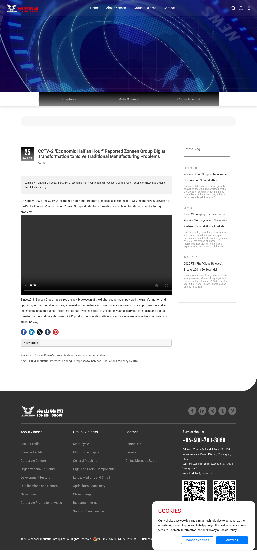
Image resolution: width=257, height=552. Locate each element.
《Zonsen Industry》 (189, 100)
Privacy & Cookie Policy (222, 530)
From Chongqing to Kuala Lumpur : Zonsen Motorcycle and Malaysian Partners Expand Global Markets (206, 222)
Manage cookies (197, 540)
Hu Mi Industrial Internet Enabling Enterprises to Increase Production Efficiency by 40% (83, 362)
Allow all (232, 540)
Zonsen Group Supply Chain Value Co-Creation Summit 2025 (205, 179)
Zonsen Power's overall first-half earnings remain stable (69, 357)
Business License (151, 540)
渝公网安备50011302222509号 (114, 540)
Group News (68, 100)
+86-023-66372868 (198, 465)
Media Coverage (129, 100)
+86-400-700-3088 (203, 442)
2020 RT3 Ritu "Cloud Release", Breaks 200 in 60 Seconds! (203, 268)
